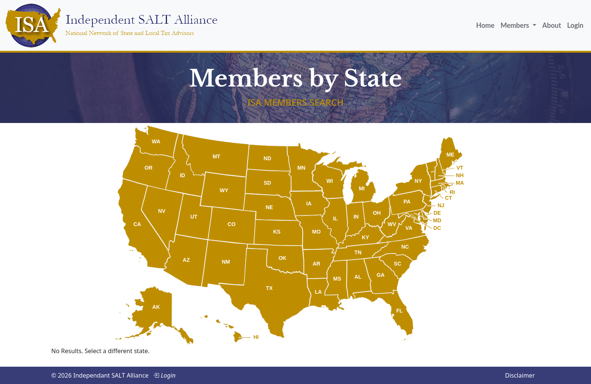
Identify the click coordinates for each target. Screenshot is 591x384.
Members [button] (516, 25)
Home (485, 25)
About (551, 25)
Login (575, 25)
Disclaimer (520, 375)
